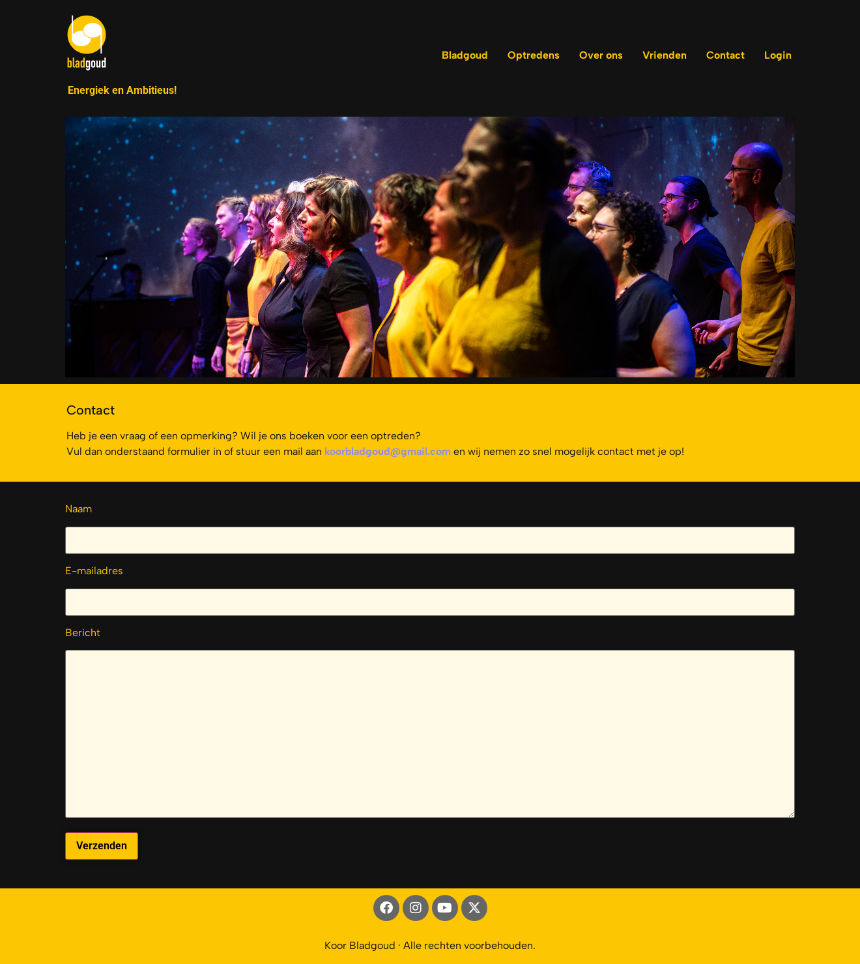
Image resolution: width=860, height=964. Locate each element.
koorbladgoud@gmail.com (387, 451)
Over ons (601, 55)
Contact (725, 55)
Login (778, 55)
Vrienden (664, 55)
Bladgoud (465, 55)
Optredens (534, 55)
